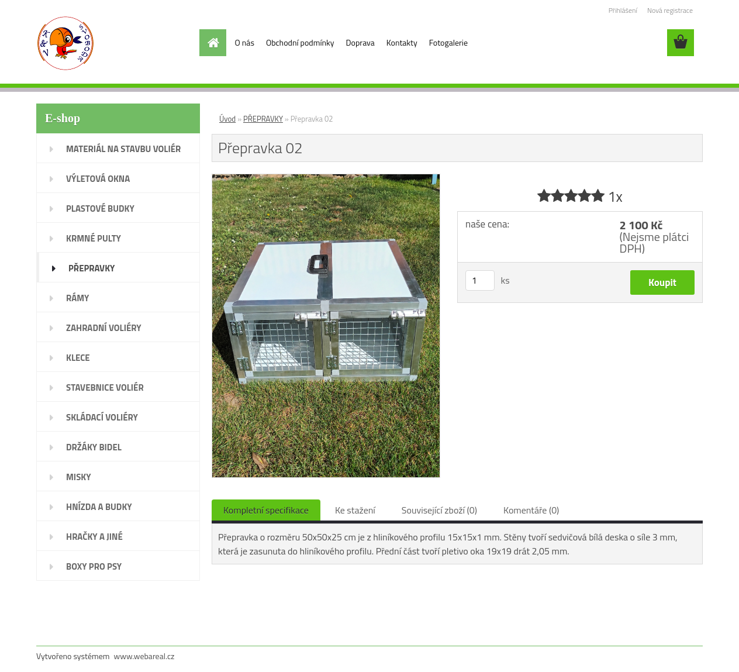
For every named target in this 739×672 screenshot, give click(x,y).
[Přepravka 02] (326, 179)
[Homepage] (212, 42)
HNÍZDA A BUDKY (99, 507)
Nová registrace (670, 10)
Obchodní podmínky (300, 42)
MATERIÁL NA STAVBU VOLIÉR (123, 149)
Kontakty (401, 42)
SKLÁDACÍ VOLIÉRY (102, 417)
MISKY (78, 477)
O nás (244, 42)
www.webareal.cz (144, 656)
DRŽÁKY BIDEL (94, 447)
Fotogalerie (448, 42)
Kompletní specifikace (266, 510)
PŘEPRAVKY (91, 268)
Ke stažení (355, 510)
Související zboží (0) (439, 510)
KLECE (78, 357)
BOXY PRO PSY (94, 566)
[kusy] (480, 280)
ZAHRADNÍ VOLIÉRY (103, 328)
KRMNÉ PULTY (93, 238)
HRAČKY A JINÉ (94, 536)
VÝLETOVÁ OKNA (98, 178)
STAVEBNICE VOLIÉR (105, 387)
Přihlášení (623, 10)
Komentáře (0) (531, 510)
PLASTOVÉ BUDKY (100, 208)
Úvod (227, 119)
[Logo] (116, 43)
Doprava (360, 42)
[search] (650, 42)
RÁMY (77, 298)
